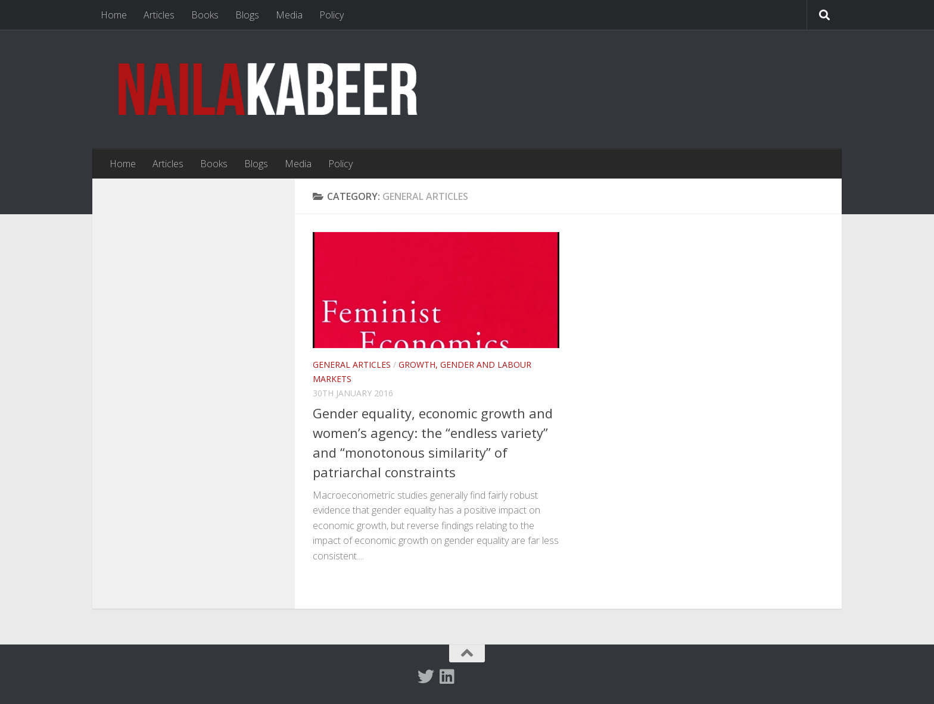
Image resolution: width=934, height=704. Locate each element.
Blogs (247, 14)
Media (289, 14)
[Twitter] (426, 676)
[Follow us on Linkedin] (447, 676)
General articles (352, 364)
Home (114, 14)
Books (205, 14)
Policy (331, 14)
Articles (159, 14)
